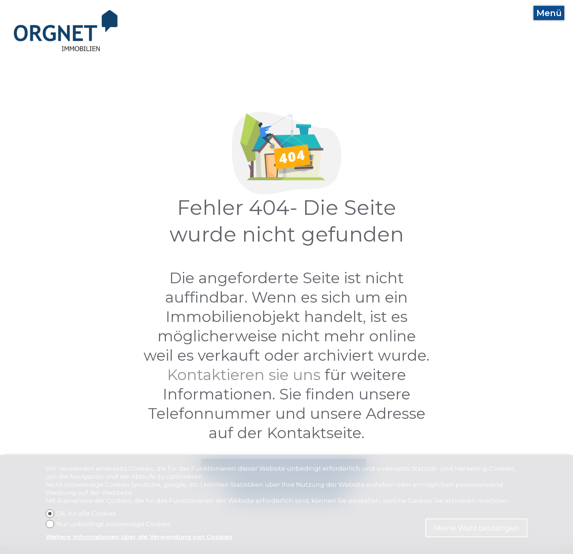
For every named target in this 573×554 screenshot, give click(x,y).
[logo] (65, 31)
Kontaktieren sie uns (243, 375)
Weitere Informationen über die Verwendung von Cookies (139, 536)
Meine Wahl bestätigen (476, 527)
